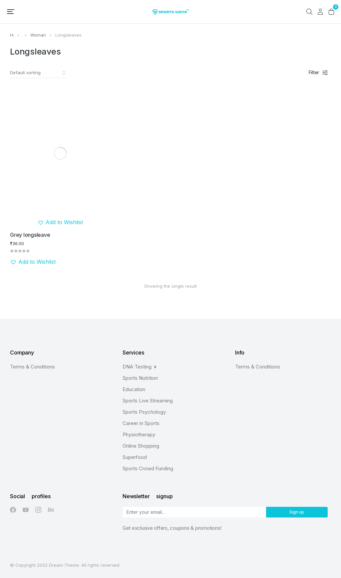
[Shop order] (38, 73)
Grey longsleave (30, 234)
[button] (11, 11)
